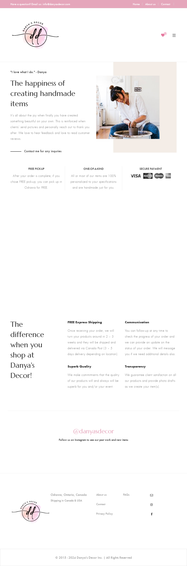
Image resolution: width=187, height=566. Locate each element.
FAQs (126, 494)
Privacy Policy (104, 513)
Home (136, 4)
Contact (165, 4)
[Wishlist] (163, 35)
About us (150, 4)
